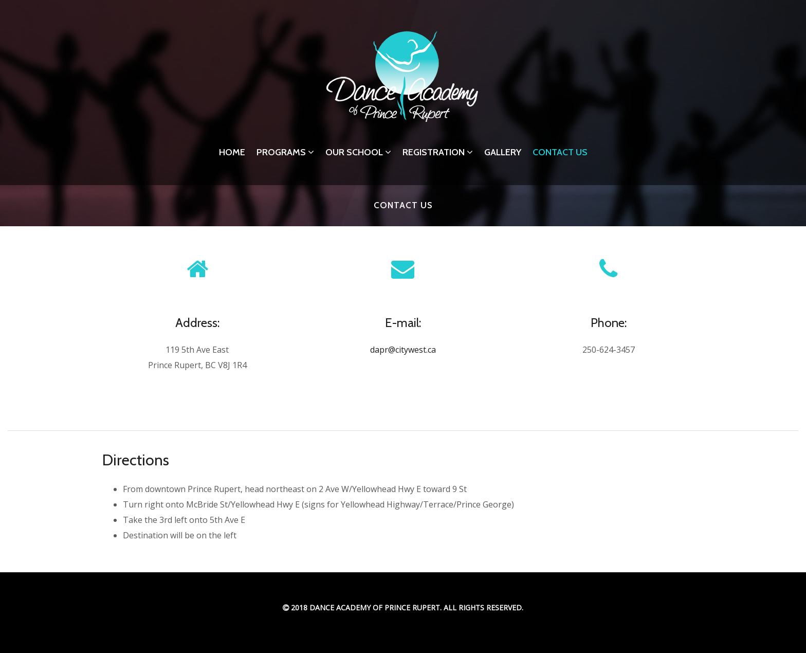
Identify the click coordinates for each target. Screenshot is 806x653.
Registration (437, 152)
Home (232, 152)
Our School (358, 152)
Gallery (502, 152)
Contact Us (560, 152)
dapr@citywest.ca (403, 349)
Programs (285, 152)
